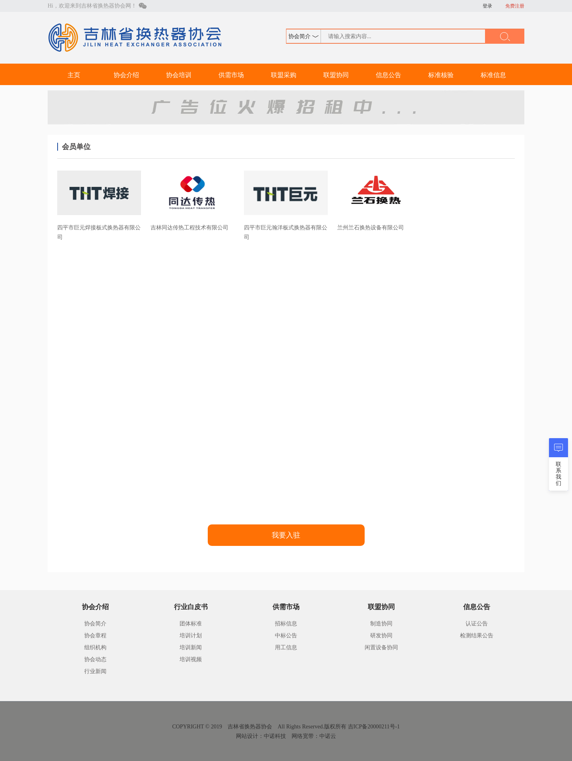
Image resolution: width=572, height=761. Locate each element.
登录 (487, 6)
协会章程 (95, 636)
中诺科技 (275, 736)
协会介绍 (126, 75)
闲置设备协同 (381, 647)
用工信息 (286, 647)
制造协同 (381, 624)
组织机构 (95, 647)
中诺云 (327, 736)
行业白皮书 (191, 607)
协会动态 (95, 659)
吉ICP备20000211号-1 (374, 727)
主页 (74, 75)
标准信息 (493, 75)
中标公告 (286, 636)
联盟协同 (336, 75)
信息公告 (388, 75)
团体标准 (191, 624)
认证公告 (477, 624)
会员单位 (76, 147)
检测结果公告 (476, 636)
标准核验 (441, 75)
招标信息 (286, 624)
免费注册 (514, 6)
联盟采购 (283, 75)
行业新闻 (95, 671)
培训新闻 (191, 647)
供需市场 (231, 75)
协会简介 (95, 624)
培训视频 (191, 659)
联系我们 (558, 473)
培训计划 (191, 636)
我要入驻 (286, 535)
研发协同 (381, 636)
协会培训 (178, 75)
